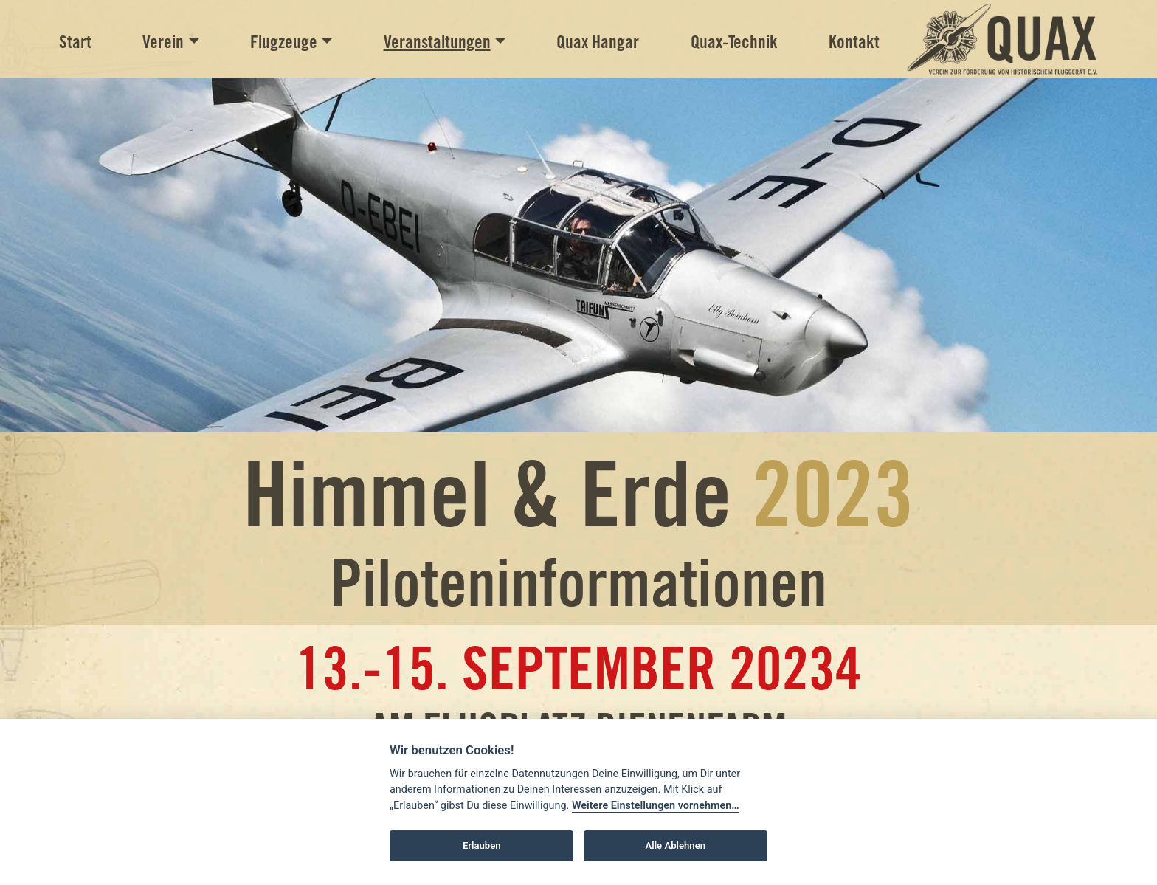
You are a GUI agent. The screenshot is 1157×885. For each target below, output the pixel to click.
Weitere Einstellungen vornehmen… (655, 805)
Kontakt (854, 41)
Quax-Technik (734, 41)
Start (75, 41)
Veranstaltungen (437, 41)
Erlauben (482, 845)
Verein (163, 41)
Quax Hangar (597, 41)
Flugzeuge (283, 41)
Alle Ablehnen (675, 845)
